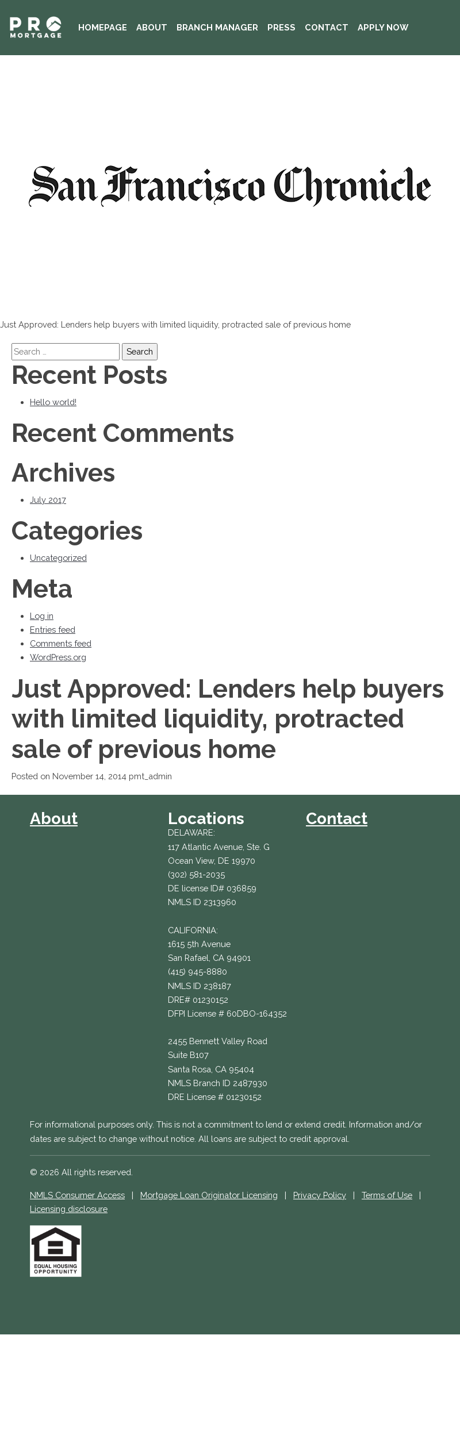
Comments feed (60, 643)
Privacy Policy (319, 1195)
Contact (326, 27)
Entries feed (52, 629)
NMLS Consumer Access (77, 1195)
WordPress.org (58, 657)
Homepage (102, 27)
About (151, 27)
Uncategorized (58, 558)
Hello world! (53, 402)
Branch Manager (217, 27)
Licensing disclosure (69, 1209)
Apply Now (383, 27)
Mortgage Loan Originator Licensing (209, 1195)
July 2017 (48, 500)
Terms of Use (387, 1195)
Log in (41, 616)
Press (281, 27)
